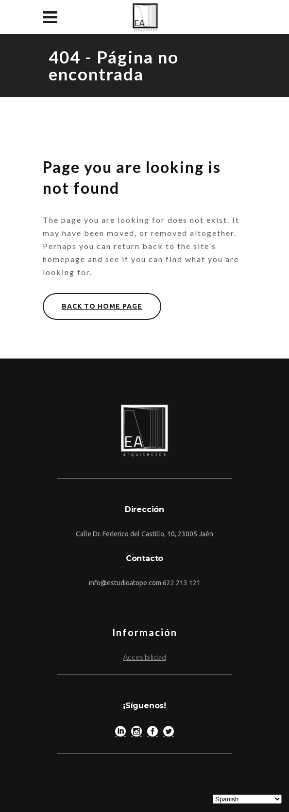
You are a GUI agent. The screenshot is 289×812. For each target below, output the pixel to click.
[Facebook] (152, 733)
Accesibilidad (144, 656)
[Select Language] (247, 799)
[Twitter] (168, 733)
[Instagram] (136, 733)
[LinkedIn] (120, 733)
